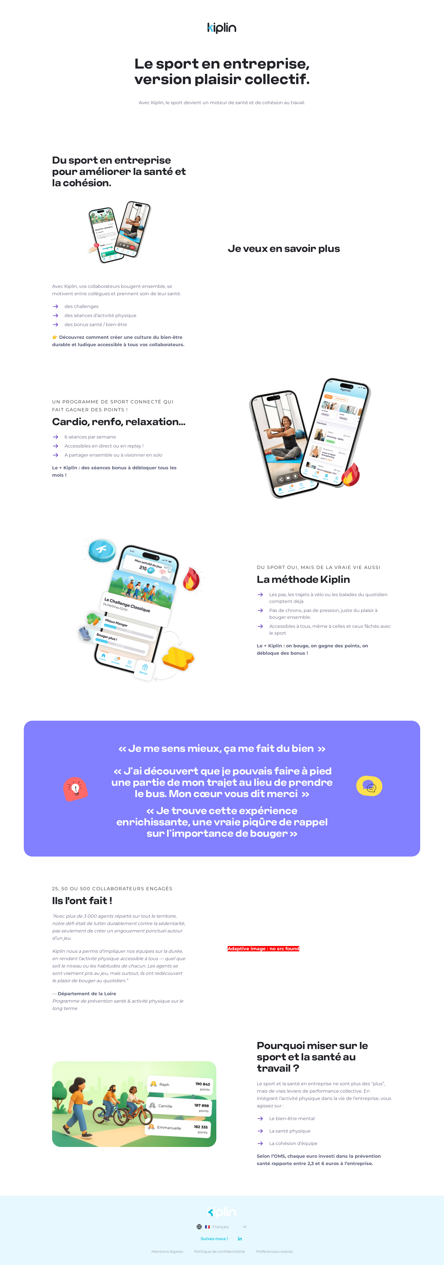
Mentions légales (167, 1251)
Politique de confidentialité (219, 1251)
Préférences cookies (274, 1251)
